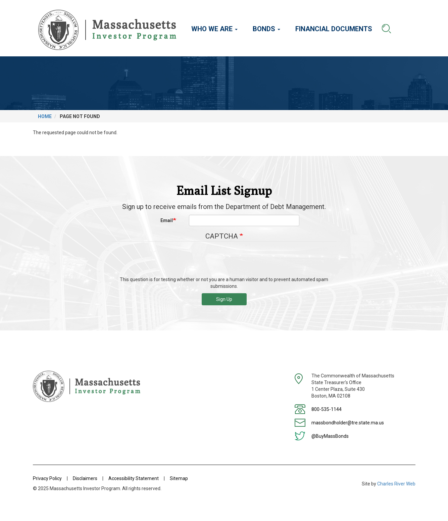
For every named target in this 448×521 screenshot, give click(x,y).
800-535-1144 (326, 409)
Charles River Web (396, 483)
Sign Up (224, 299)
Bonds (266, 29)
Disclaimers (85, 478)
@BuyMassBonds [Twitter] (330, 436)
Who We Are (214, 29)
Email (166, 220)
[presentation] (224, 261)
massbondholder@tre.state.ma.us (347, 422)
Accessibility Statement (133, 478)
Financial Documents (333, 29)
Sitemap (179, 478)
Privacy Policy (47, 478)
